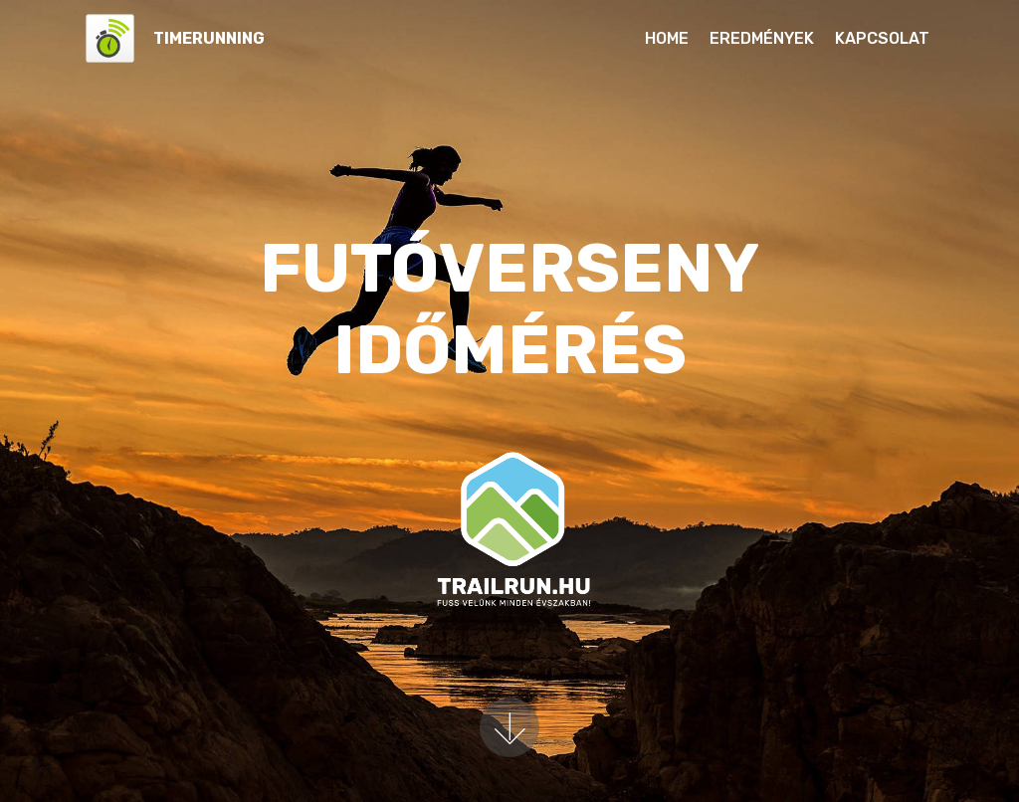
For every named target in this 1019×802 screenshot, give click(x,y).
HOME (667, 38)
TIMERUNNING (209, 38)
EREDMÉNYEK (762, 38)
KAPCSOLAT (882, 38)
